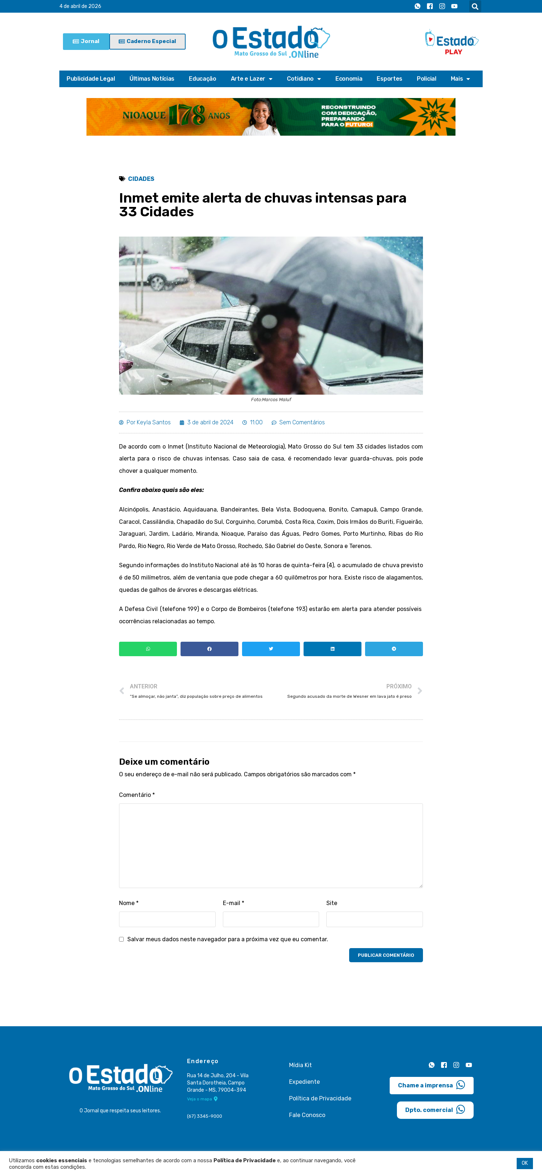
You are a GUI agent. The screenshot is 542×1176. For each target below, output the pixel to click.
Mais (460, 78)
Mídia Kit (300, 1065)
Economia (349, 78)
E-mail (233, 903)
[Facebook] (429, 6)
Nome (129, 903)
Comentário (137, 794)
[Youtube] (454, 6)
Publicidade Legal (91, 78)
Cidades (141, 178)
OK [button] (525, 1163)
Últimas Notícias (152, 78)
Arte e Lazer (251, 78)
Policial (426, 78)
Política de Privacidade (320, 1098)
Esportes (389, 78)
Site (331, 903)
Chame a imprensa (431, 1085)
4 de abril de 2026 (80, 6)
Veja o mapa (202, 1098)
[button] (475, 6)
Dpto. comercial (435, 1109)
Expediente (304, 1081)
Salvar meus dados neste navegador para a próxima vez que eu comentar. (227, 939)
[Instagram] (442, 6)
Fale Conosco (307, 1115)
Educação (202, 78)
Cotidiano (304, 78)
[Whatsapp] (417, 6)
